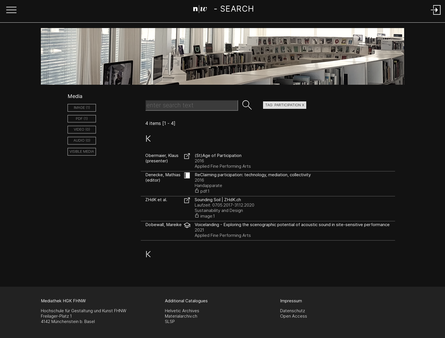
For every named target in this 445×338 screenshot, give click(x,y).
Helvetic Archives (182, 310)
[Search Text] (191, 105)
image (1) (82, 107)
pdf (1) (82, 118)
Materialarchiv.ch (181, 316)
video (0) (82, 129)
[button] (11, 10)
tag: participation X (284, 105)
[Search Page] (223, 10)
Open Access (293, 316)
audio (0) (82, 140)
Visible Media (82, 151)
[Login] (436, 15)
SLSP (170, 321)
